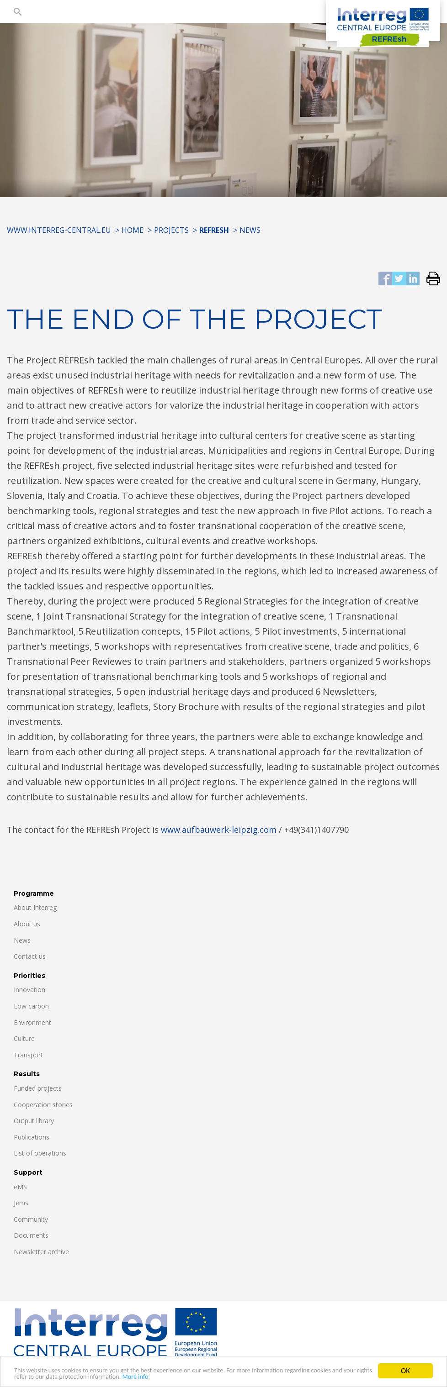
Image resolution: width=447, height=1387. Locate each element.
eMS (20, 1186)
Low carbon (31, 1006)
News (250, 230)
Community (31, 1219)
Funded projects (38, 1088)
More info (233, 1378)
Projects (171, 230)
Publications (31, 1137)
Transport (28, 1055)
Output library (34, 1120)
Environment (32, 1022)
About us (27, 923)
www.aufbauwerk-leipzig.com (219, 829)
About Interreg (35, 907)
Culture (24, 1038)
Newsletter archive (41, 1251)
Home (133, 230)
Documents (31, 1235)
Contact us (30, 956)
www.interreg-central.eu (59, 230)
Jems (21, 1202)
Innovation (29, 989)
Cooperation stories (43, 1104)
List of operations (40, 1153)
